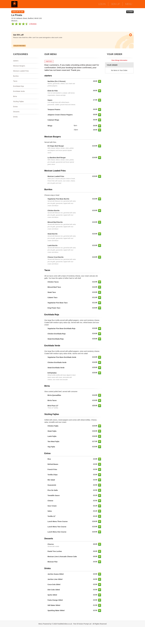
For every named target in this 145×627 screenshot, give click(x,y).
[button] (99, 81)
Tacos (15, 81)
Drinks (15, 117)
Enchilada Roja (18, 86)
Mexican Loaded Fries (21, 71)
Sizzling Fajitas (18, 101)
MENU (128, 3)
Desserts (16, 112)
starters (15, 61)
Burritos (16, 76)
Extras (15, 106)
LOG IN (101, 3)
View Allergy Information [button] (119, 60)
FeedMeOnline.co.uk (64, 624)
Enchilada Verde (19, 91)
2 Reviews (32, 24)
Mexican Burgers (19, 66)
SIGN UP (115, 3)
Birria (15, 96)
